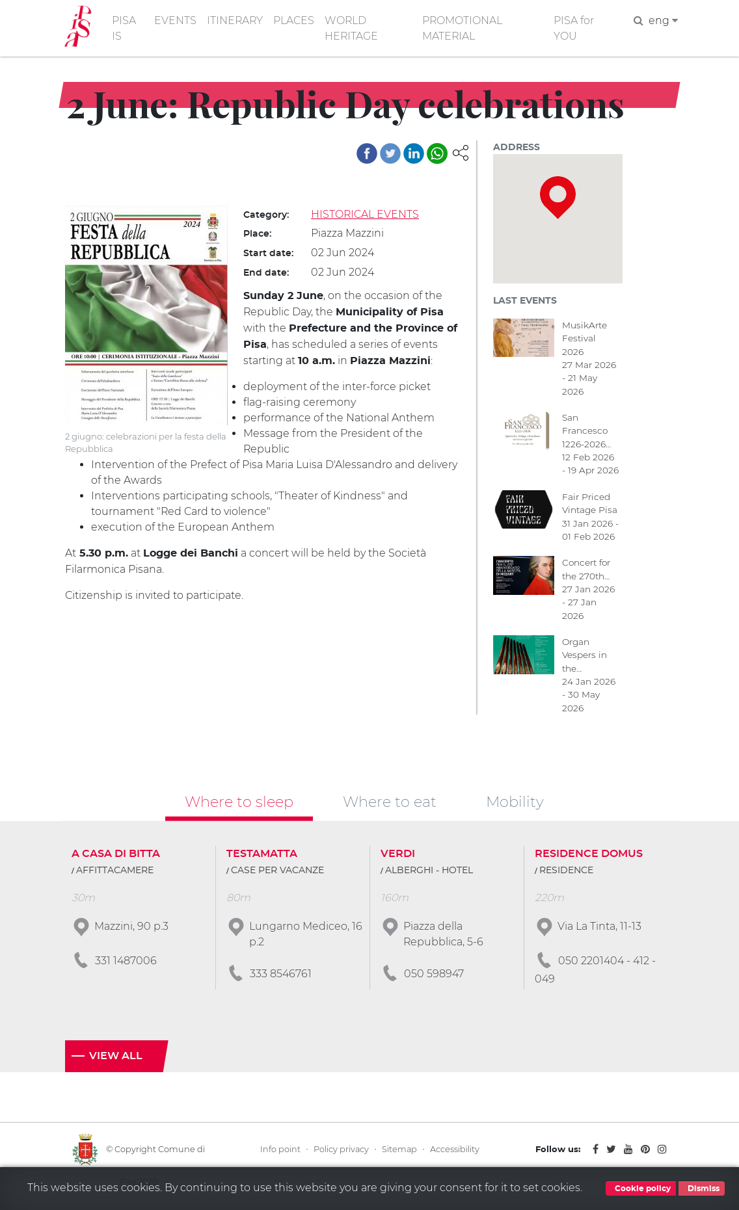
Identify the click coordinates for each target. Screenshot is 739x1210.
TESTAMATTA (261, 855)
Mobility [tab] (515, 802)
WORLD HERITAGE (353, 28)
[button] (460, 152)
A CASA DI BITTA (116, 855)
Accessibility (454, 1150)
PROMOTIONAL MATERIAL (463, 28)
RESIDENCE (566, 871)
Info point (280, 1150)
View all (115, 1057)
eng (663, 20)
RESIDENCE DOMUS (589, 855)
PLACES (295, 20)
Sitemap (399, 1150)
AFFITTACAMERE (115, 871)
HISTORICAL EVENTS (365, 214)
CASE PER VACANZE (277, 871)
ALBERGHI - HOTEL (429, 871)
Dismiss (701, 1188)
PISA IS (124, 28)
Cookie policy (641, 1188)
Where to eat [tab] (390, 802)
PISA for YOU (575, 28)
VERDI (398, 855)
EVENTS (175, 20)
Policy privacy (341, 1150)
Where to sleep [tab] (239, 802)
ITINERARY (235, 20)
